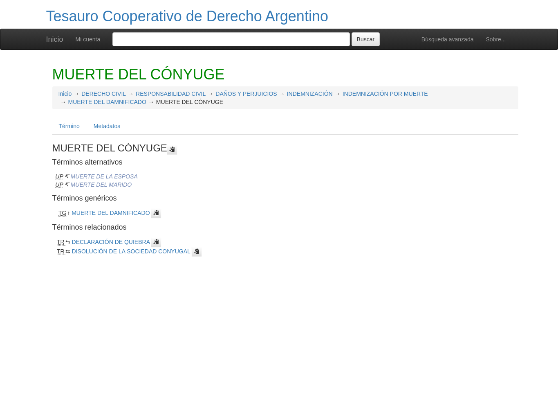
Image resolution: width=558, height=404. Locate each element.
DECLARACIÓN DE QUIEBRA (111, 242)
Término (69, 126)
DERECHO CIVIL (103, 93)
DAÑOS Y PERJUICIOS (246, 93)
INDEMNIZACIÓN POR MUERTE (385, 93)
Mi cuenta (88, 39)
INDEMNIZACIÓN (310, 93)
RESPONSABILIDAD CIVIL (171, 93)
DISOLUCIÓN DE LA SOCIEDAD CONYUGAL (131, 251)
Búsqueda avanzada (447, 39)
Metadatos (107, 126)
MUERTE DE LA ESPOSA (104, 176)
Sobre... (496, 39)
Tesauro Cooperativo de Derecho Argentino (187, 16)
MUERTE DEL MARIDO (101, 184)
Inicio (54, 39)
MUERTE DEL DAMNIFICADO (107, 102)
